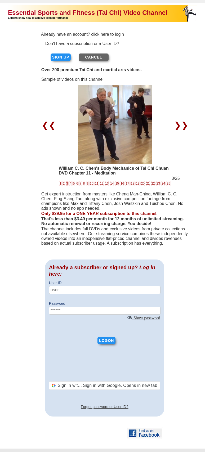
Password (57, 303)
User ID (55, 283)
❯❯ (180, 125)
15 (117, 183)
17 (127, 183)
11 (96, 183)
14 (112, 183)
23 (158, 183)
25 (168, 183)
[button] (104, 385)
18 (132, 183)
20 (142, 183)
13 (107, 183)
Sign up (60, 57)
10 (91, 183)
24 (163, 183)
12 (102, 183)
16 (122, 183)
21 (148, 183)
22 (153, 183)
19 (137, 183)
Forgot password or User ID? (104, 407)
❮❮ (50, 125)
